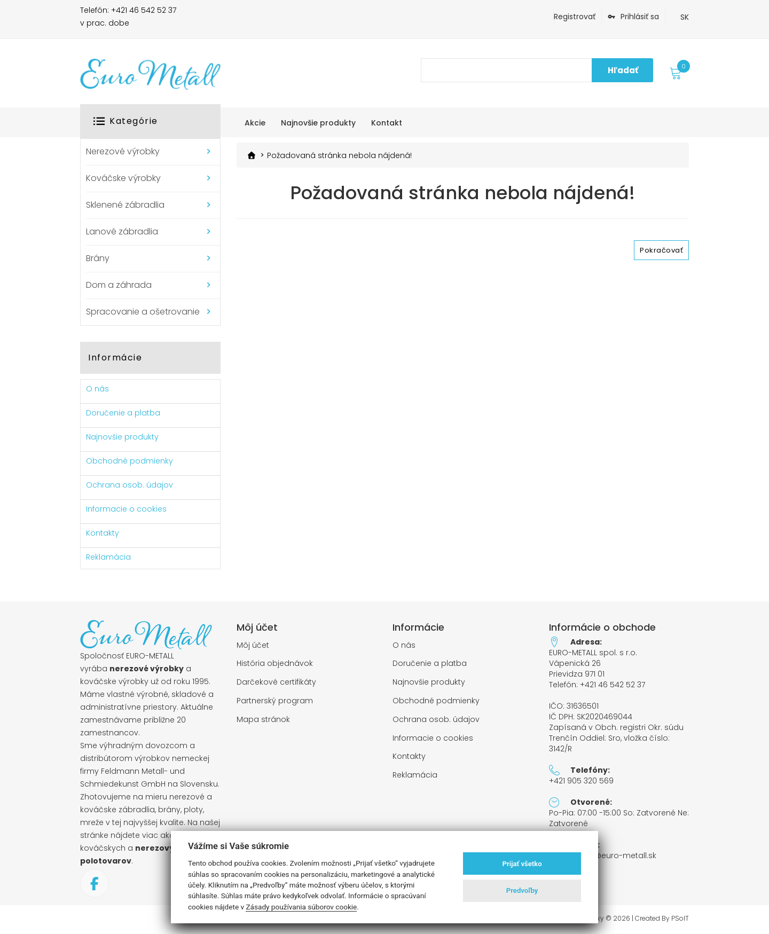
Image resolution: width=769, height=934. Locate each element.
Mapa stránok (263, 719)
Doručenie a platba (123, 412)
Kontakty (102, 533)
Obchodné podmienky (129, 461)
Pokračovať (661, 250)
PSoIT (680, 918)
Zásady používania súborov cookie (301, 906)
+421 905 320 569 (581, 780)
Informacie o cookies (126, 509)
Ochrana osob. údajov (129, 485)
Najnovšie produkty (122, 436)
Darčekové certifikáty (276, 682)
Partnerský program (275, 700)
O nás (97, 388)
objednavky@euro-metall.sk (602, 855)
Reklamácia (108, 557)
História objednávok (275, 663)
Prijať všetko (522, 864)
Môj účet (253, 645)
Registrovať (574, 16)
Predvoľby (522, 890)
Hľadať (623, 70)
